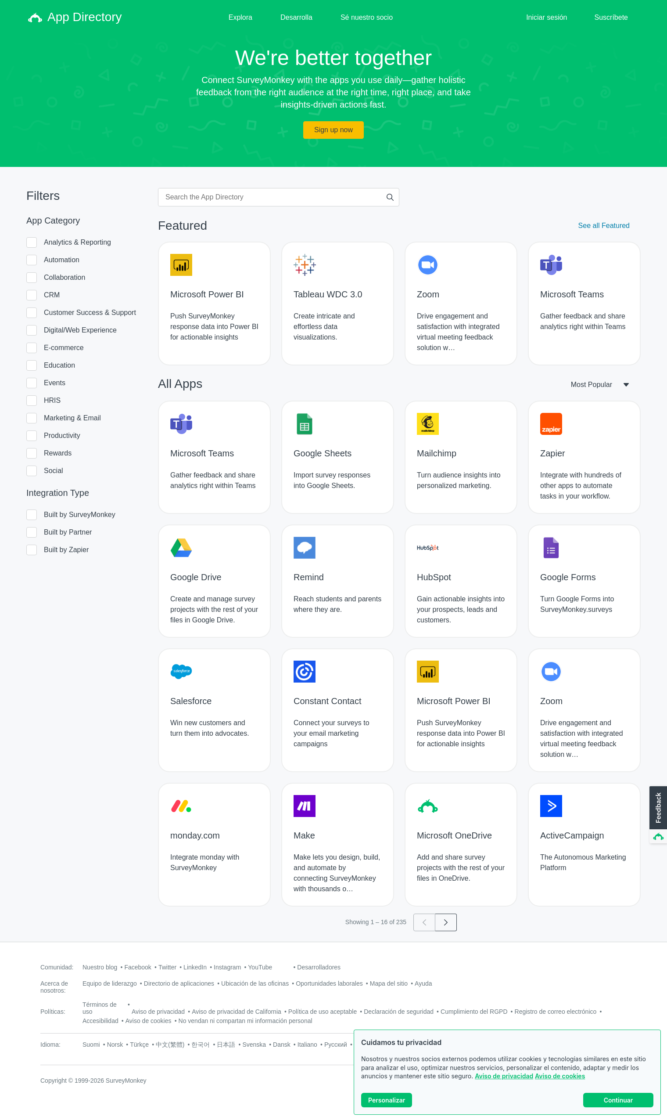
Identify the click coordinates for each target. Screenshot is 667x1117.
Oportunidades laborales (329, 983)
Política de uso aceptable (322, 1011)
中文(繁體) (170, 1044)
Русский (335, 1044)
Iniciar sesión (546, 17)
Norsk (115, 1044)
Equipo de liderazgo (109, 983)
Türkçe (139, 1044)
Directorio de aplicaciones (179, 983)
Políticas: (52, 1011)
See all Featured (604, 225)
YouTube (260, 967)
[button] (657, 815)
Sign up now (333, 130)
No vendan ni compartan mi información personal (245, 1020)
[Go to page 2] (446, 922)
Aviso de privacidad (504, 1084)
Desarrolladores (319, 967)
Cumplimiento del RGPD (474, 1011)
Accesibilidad (100, 1020)
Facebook (137, 967)
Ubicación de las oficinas (255, 983)
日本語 (226, 1044)
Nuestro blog (99, 967)
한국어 (200, 1044)
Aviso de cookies (560, 1084)
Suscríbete (611, 17)
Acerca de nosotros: (54, 987)
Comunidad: (57, 967)
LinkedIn (195, 967)
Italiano (307, 1044)
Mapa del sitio (389, 983)
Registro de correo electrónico (556, 1011)
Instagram (227, 967)
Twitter (167, 967)
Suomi (91, 1044)
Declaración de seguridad (399, 1011)
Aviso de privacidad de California (236, 1011)
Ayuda (423, 983)
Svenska (254, 1044)
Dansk (281, 1044)
